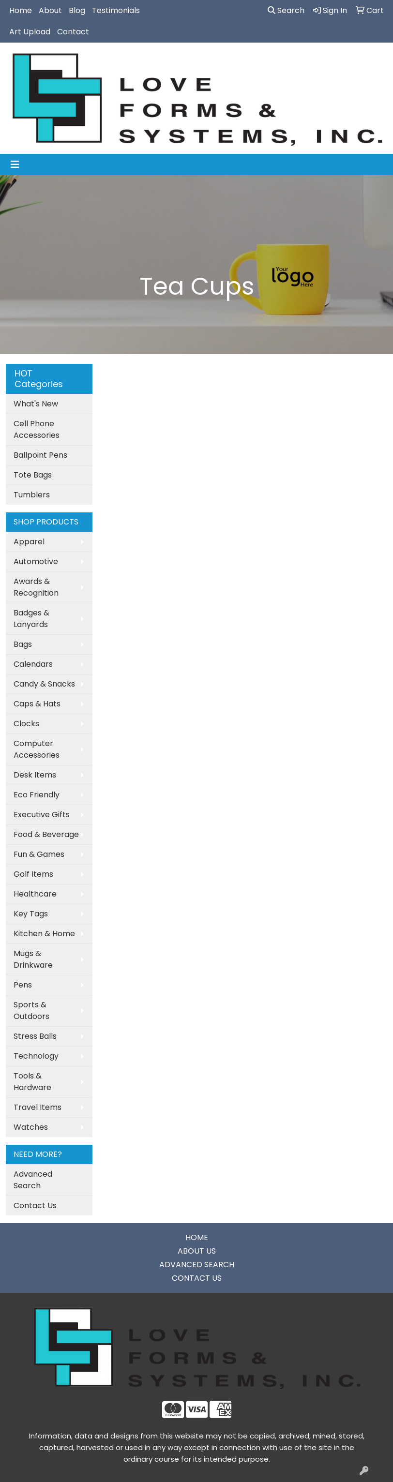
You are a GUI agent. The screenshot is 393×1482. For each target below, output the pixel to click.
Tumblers (32, 494)
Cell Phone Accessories (37, 429)
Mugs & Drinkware (33, 959)
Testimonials (116, 10)
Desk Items (35, 774)
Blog (77, 10)
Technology (36, 1056)
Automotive (36, 561)
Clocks (26, 723)
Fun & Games (39, 854)
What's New (36, 403)
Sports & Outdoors (31, 1010)
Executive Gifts (42, 814)
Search (286, 10)
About (50, 10)
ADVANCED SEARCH (196, 1264)
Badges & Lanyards (31, 618)
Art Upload (29, 31)
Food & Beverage (46, 834)
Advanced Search (33, 1179)
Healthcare (35, 893)
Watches (31, 1127)
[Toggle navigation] (15, 164)
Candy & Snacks (44, 683)
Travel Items (37, 1107)
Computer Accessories (37, 749)
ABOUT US (197, 1251)
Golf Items (33, 874)
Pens (23, 984)
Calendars (33, 664)
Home (20, 10)
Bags (23, 644)
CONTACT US (197, 1278)
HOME (196, 1237)
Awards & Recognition (36, 587)
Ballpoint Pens (40, 455)
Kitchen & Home (44, 933)
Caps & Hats (37, 703)
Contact (73, 31)
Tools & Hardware (32, 1081)
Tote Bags (33, 474)
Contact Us (35, 1205)
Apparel (29, 541)
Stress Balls (35, 1036)
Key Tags (31, 913)
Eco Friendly (37, 794)
